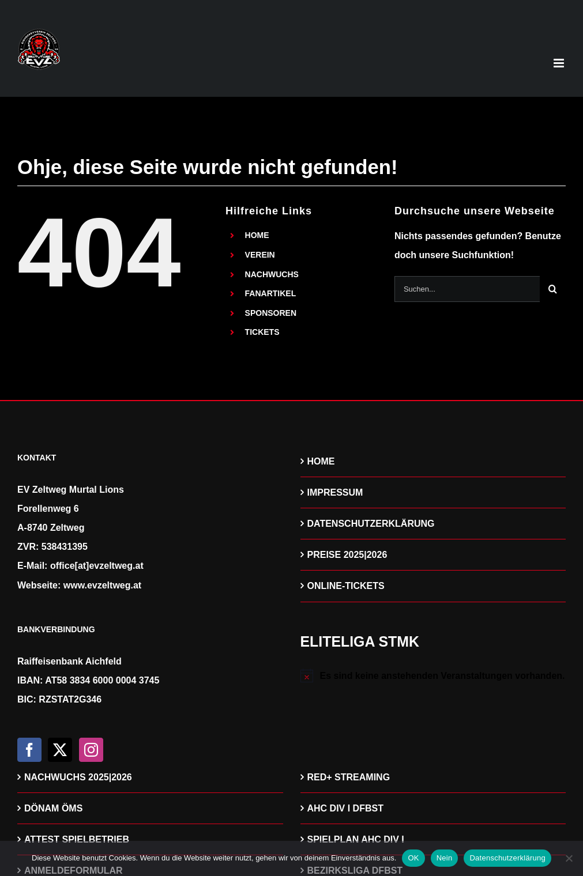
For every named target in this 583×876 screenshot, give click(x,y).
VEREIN (260, 254)
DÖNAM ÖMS (53, 808)
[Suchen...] (467, 289)
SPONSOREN (270, 313)
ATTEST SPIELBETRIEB (76, 839)
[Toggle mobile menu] (560, 63)
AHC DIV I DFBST (345, 808)
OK (413, 858)
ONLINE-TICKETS (346, 586)
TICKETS (262, 332)
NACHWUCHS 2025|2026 (78, 777)
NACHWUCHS (272, 274)
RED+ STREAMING (348, 777)
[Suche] (553, 289)
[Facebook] (29, 750)
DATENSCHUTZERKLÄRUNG (371, 523)
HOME (257, 235)
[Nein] (568, 858)
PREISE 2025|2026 (347, 555)
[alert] (433, 675)
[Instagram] (91, 750)
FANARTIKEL (270, 293)
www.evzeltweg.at (102, 585)
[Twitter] (60, 750)
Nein (445, 858)
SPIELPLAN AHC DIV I (355, 839)
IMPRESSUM (335, 492)
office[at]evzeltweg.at (97, 566)
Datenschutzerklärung (507, 858)
